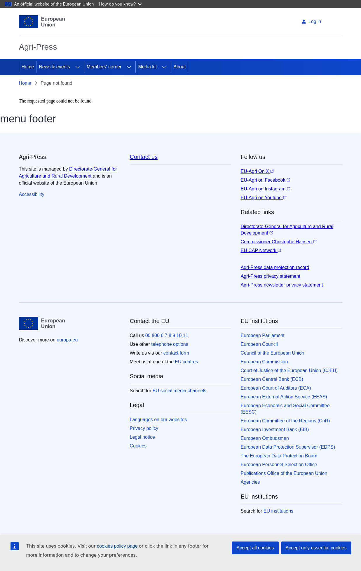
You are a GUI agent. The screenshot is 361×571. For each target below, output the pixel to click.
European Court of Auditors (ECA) (276, 388)
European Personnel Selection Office (279, 464)
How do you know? (120, 3)
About (179, 66)
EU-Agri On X (257, 171)
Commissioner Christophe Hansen (279, 241)
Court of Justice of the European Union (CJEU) (289, 370)
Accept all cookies (255, 547)
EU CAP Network (261, 250)
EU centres (186, 361)
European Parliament (263, 335)
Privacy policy (144, 428)
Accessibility (31, 194)
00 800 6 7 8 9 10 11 (166, 335)
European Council (259, 344)
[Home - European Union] (42, 21)
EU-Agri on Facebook (265, 180)
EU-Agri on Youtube (264, 197)
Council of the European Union (272, 352)
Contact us (144, 157)
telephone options (169, 344)
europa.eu (67, 339)
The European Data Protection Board (279, 455)
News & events (54, 66)
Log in (311, 21)
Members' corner (104, 66)
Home (28, 66)
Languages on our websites (158, 419)
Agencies (250, 482)
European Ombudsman (265, 438)
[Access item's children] (77, 67)
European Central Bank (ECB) (272, 379)
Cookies (138, 445)
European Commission (264, 361)
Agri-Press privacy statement (271, 276)
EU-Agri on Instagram (265, 188)
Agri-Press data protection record (275, 267)
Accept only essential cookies (316, 547)
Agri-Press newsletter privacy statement (282, 284)
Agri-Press (38, 46)
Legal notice (142, 437)
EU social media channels (179, 390)
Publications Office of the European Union (284, 473)
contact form (176, 352)
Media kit (147, 66)
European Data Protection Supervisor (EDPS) (288, 447)
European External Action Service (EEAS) (284, 396)
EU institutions (278, 510)
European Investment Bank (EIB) (275, 429)
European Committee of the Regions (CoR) (285, 420)
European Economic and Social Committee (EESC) (285, 408)
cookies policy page (117, 546)
